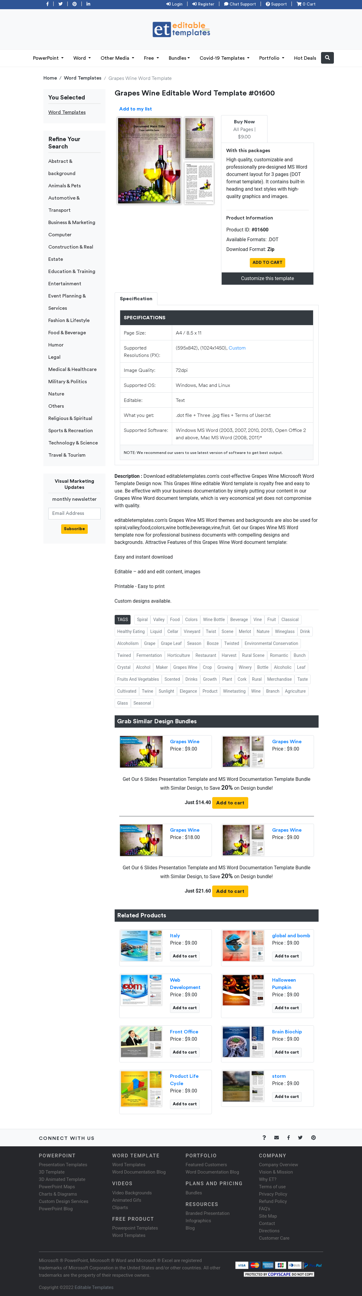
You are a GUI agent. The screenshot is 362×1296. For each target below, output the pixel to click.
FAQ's (264, 1209)
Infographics (198, 1220)
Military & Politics (67, 381)
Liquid (156, 631)
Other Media (116, 58)
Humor (56, 345)
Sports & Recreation (70, 430)
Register (203, 4)
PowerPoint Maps (57, 1186)
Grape (149, 643)
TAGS (122, 619)
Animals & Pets (64, 185)
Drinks (192, 679)
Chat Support (240, 4)
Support (276, 4)
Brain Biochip (287, 1031)
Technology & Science (73, 442)
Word (80, 58)
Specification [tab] (136, 298)
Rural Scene (253, 655)
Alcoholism (128, 643)
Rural (257, 679)
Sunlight (166, 691)
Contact (267, 1223)
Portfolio (270, 58)
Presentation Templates (63, 1164)
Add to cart (230, 802)
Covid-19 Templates (223, 58)
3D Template (52, 1172)
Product (209, 691)
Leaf (301, 667)
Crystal (124, 667)
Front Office (184, 1031)
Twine (147, 691)
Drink (305, 631)
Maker (162, 667)
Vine (257, 619)
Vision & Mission (276, 1172)
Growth (210, 679)
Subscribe (74, 529)
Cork (242, 679)
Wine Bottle (214, 619)
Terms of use (272, 1186)
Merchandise (279, 679)
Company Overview (278, 1164)
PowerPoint (46, 58)
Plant (227, 679)
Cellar (172, 631)
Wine (255, 691)
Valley (158, 619)
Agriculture (295, 691)
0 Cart (306, 4)
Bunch (299, 655)
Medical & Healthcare (72, 369)
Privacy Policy (273, 1194)
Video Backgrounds (132, 1193)
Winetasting (234, 691)
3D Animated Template (62, 1179)
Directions (269, 1231)
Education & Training (71, 271)
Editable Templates (94, 1287)
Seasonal (142, 703)
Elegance (188, 691)
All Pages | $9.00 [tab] (244, 129)
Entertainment (64, 283)
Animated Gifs (126, 1200)
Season (194, 643)
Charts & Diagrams (58, 1194)
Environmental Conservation (271, 643)
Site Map (268, 1216)
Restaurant (205, 655)
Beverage (239, 619)
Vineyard (192, 631)
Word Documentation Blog (139, 1172)
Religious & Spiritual (70, 418)
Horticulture (179, 655)
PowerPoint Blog (56, 1209)
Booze (213, 643)
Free (149, 58)
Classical (289, 619)
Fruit (271, 619)
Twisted (231, 643)
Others (56, 406)
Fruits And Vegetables (138, 679)
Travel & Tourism (67, 455)
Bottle (262, 667)
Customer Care (274, 1238)
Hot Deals (305, 58)
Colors (191, 619)
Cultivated (126, 691)
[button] (327, 58)
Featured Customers (206, 1164)
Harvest (229, 655)
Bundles (177, 58)
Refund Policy (273, 1201)
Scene (227, 631)
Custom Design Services (63, 1201)
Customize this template (267, 278)
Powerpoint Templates (135, 1228)
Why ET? (267, 1179)
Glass (122, 703)
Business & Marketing (71, 222)
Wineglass (284, 631)
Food (174, 619)
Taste (302, 679)
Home (50, 78)
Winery (245, 667)
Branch (272, 691)
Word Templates (83, 78)
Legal (54, 357)
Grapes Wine (185, 667)
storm (279, 1076)
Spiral (142, 619)
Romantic (279, 655)
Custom (237, 347)
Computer (60, 234)
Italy (175, 935)
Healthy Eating (131, 631)
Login (174, 4)
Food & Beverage (67, 332)
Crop (207, 667)
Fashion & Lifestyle (69, 320)
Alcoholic (283, 667)
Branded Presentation (208, 1213)
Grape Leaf (171, 643)
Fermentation (149, 655)
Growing (225, 667)
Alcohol (143, 667)
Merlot (245, 631)
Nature (56, 393)
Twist (211, 631)
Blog (190, 1228)
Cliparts (120, 1207)
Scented (172, 679)
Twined (124, 655)
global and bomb (291, 935)
